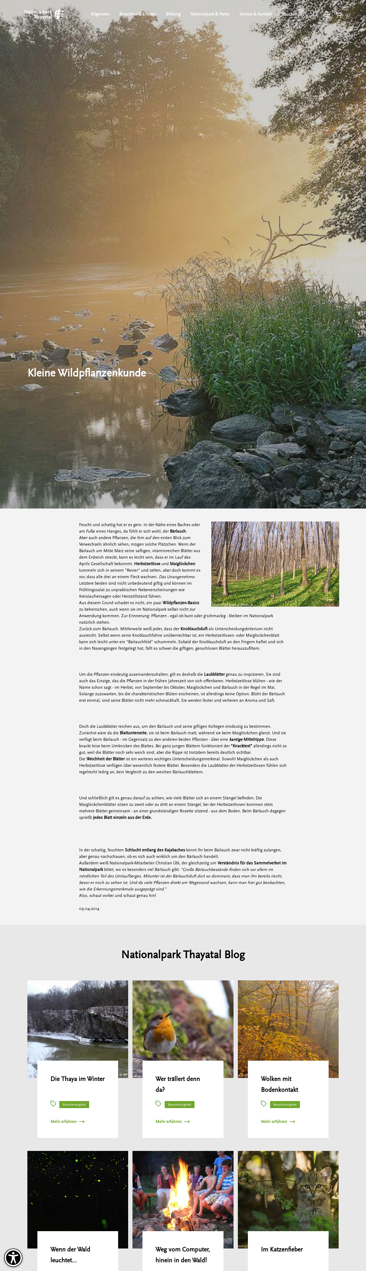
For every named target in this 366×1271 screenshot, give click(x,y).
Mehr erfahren (67, 1121)
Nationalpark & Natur (210, 14)
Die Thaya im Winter (77, 1079)
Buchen (290, 14)
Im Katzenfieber (282, 1249)
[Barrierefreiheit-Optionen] (13, 1258)
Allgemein (101, 14)
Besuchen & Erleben (138, 14)
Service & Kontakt (256, 14)
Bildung (174, 14)
